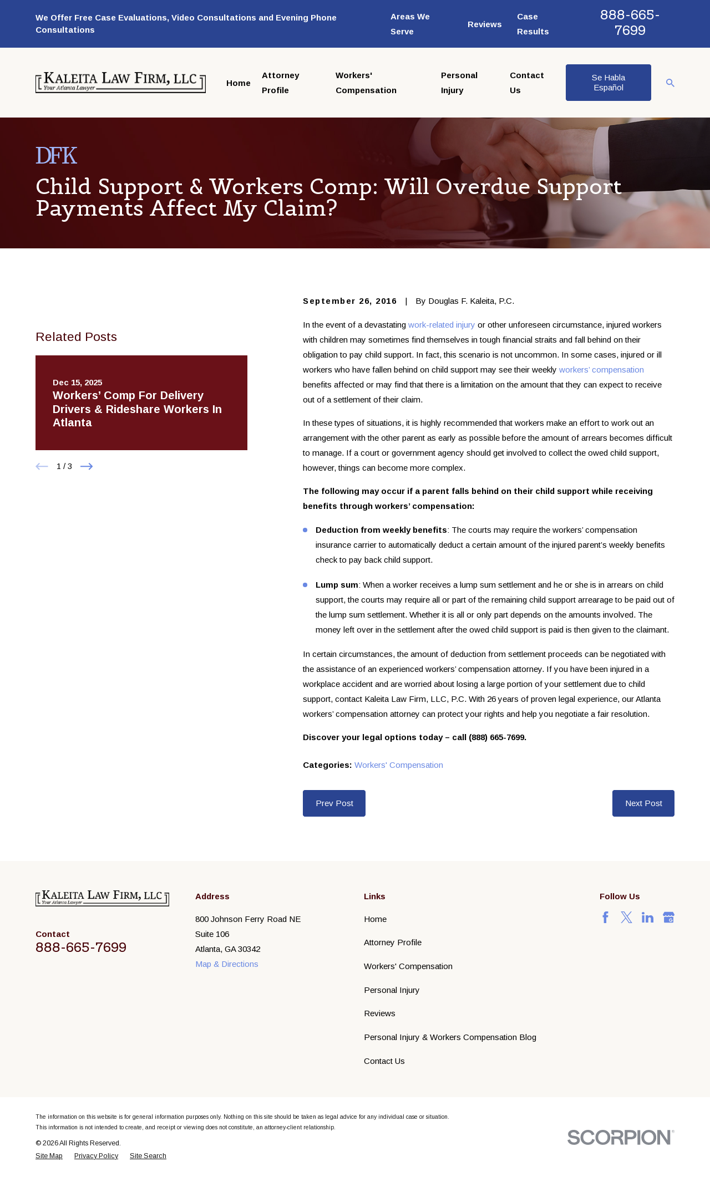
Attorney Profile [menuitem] (280, 82)
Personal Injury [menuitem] (459, 82)
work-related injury (441, 324)
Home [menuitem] (238, 83)
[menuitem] (49, 1156)
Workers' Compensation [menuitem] (366, 82)
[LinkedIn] (647, 917)
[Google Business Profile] (668, 917)
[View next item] (86, 533)
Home (375, 919)
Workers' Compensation (398, 765)
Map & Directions (226, 964)
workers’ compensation (601, 369)
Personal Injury (392, 990)
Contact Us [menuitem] (527, 82)
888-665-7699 (630, 22)
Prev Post (334, 803)
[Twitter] (626, 917)
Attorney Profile (393, 942)
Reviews (485, 24)
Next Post (643, 803)
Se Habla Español (608, 82)
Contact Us (384, 1061)
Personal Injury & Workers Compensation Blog (450, 1037)
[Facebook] (605, 917)
